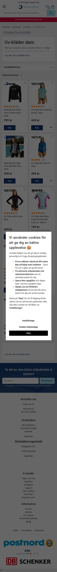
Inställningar (28, 320)
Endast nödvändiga (28, 327)
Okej (28, 333)
